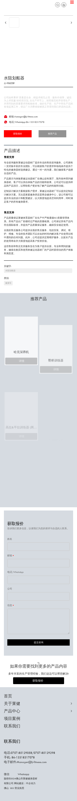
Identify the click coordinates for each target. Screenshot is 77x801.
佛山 (6, 788)
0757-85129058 (21, 752)
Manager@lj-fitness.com (26, 116)
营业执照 (19, 788)
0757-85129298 (44, 752)
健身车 (8, 283)
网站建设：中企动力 (25, 783)
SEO (12, 788)
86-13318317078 (35, 122)
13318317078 (25, 757)
